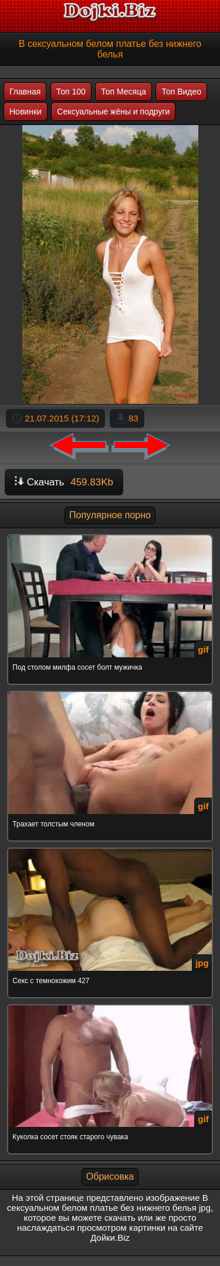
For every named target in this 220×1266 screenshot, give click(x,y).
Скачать (64, 482)
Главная (24, 91)
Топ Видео (181, 91)
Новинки (25, 111)
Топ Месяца (123, 91)
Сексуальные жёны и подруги (113, 111)
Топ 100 (71, 91)
